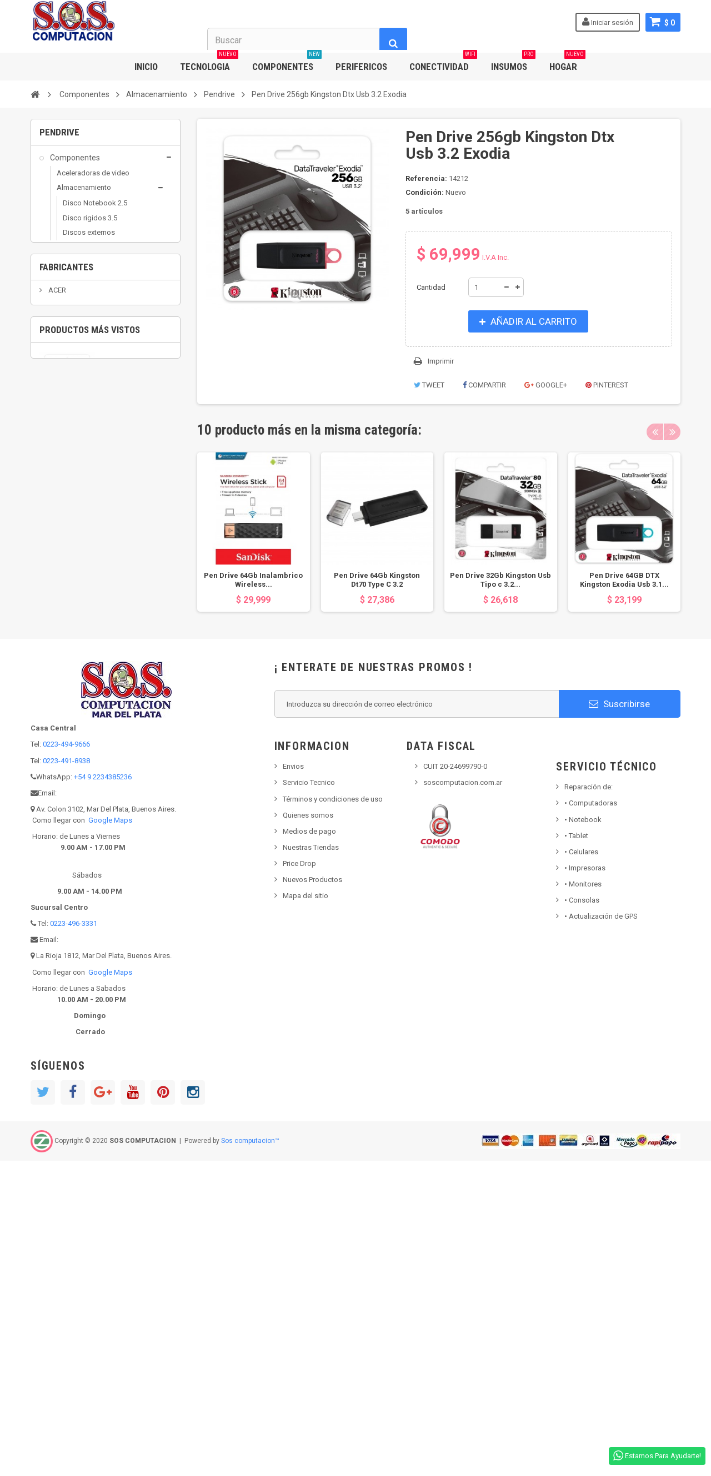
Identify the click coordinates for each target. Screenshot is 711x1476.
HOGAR (567, 62)
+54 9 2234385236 (103, 1091)
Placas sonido (79, 411)
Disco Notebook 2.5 (95, 210)
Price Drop (299, 1179)
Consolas (581, 1215)
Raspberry (73, 440)
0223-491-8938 (66, 1075)
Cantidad (431, 287)
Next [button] (672, 432)
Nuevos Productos (312, 1195)
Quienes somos (308, 1130)
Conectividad (72, 463)
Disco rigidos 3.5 (90, 224)
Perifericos (68, 590)
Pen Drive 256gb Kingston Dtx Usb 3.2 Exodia (136, 886)
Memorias (73, 382)
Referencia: (426, 178)
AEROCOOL (66, 740)
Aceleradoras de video (93, 179)
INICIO (146, 66)
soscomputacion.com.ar (462, 1098)
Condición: (424, 192)
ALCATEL (62, 773)
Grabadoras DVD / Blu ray (103, 268)
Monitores (583, 1199)
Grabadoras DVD (78, 505)
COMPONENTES (287, 62)
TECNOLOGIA (209, 62)
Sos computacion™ (250, 1456)
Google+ (545, 385)
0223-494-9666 (66, 1059)
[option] (254, 532)
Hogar (59, 526)
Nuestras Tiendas (311, 1162)
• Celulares (581, 1166)
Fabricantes (66, 676)
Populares (67, 611)
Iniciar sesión (607, 22)
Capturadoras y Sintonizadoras (81, 319)
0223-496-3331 (73, 1239)
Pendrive (76, 282)
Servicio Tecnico (309, 1098)
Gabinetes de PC (83, 368)
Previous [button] (655, 432)
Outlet (60, 569)
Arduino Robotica (85, 298)
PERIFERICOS (361, 66)
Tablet (576, 1150)
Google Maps (110, 1135)
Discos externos (89, 239)
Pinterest (606, 385)
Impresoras (584, 1183)
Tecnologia (68, 632)
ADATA (59, 723)
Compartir (484, 385)
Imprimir (441, 361)
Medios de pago (309, 1146)
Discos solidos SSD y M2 (103, 253)
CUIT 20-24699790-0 (455, 1081)
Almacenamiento (84, 194)
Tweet (429, 385)
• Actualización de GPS (601, 1231)
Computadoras (590, 1118)
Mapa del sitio (305, 1211)
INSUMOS (513, 62)
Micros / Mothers (84, 396)
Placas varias (77, 426)
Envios (293, 1081)
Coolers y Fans (80, 339)
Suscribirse (619, 1018)
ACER (56, 706)
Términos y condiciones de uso (333, 1114)
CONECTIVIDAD (443, 62)
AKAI (55, 757)
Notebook (583, 1134)
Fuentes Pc (74, 353)
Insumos (64, 548)
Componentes (74, 164)
